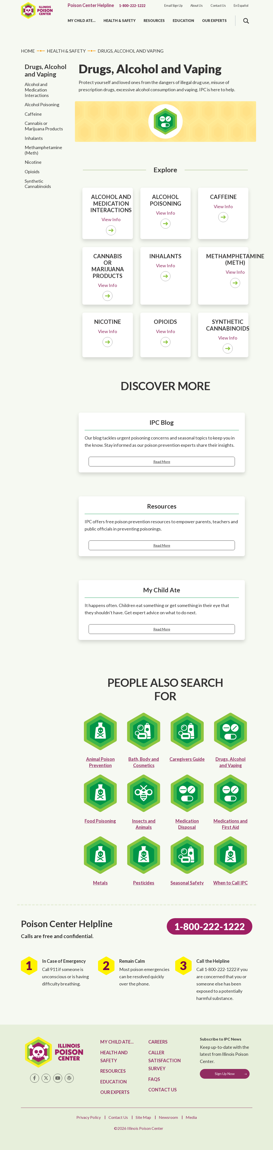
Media (191, 1117)
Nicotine (33, 162)
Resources (154, 20)
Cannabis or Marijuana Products (44, 125)
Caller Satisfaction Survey (164, 1060)
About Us (196, 5)
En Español (241, 5)
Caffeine (33, 114)
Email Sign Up (173, 5)
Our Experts (214, 20)
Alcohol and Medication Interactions (37, 90)
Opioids (32, 171)
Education (183, 20)
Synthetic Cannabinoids (38, 183)
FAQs (154, 1079)
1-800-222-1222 (132, 5)
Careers (157, 1042)
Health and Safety (114, 1056)
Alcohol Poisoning (42, 104)
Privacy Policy (88, 1117)
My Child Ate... (82, 20)
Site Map (143, 1117)
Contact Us (218, 5)
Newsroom (168, 1117)
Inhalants (34, 138)
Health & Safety (120, 20)
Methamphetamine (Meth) (43, 150)
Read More (161, 461)
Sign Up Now (225, 1073)
